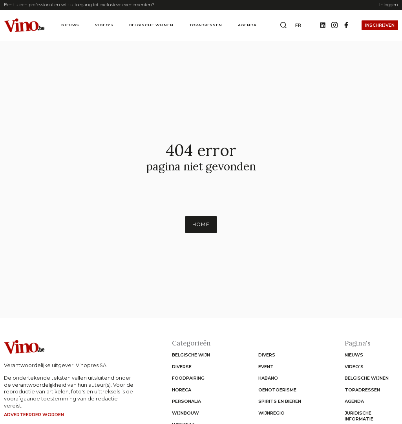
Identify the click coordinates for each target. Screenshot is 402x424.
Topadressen (205, 25)
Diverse (182, 366)
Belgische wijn (191, 355)
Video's (104, 25)
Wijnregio (271, 413)
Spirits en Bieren (279, 401)
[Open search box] (283, 25)
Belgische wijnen (151, 25)
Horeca (181, 390)
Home (201, 224)
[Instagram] (334, 25)
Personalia (186, 401)
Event (266, 366)
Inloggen (388, 4)
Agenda (247, 25)
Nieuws (70, 25)
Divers (266, 355)
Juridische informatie (359, 416)
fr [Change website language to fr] (298, 25)
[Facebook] (346, 25)
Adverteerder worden (34, 414)
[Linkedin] (323, 25)
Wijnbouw (185, 413)
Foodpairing (188, 378)
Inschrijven (380, 25)
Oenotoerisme (277, 390)
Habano (268, 378)
